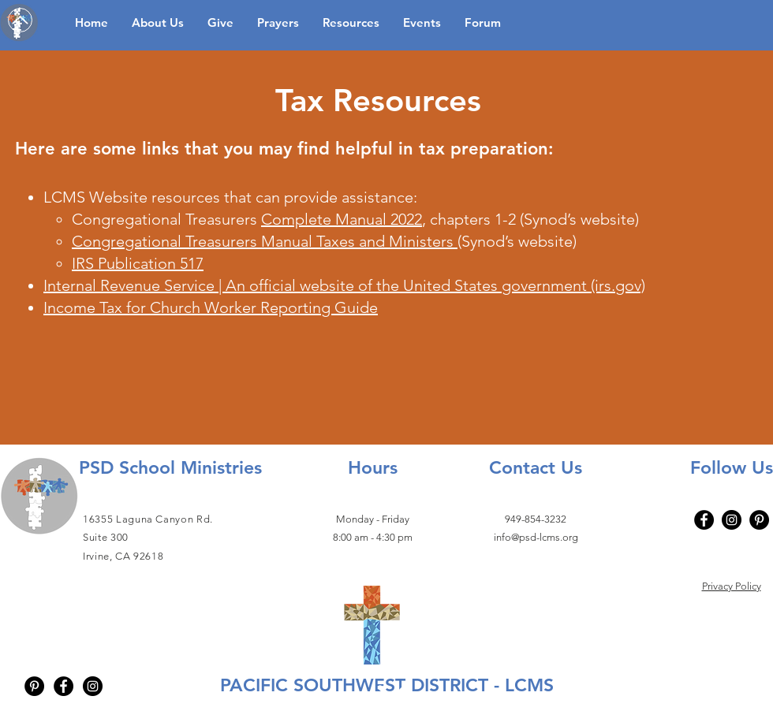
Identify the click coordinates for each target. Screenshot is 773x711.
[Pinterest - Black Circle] (34, 686)
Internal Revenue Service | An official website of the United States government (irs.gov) (344, 285)
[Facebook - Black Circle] (63, 686)
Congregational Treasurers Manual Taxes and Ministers (264, 241)
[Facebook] (704, 520)
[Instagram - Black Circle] (93, 686)
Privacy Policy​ (731, 586)
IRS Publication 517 (138, 263)
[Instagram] (731, 520)
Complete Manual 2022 (341, 219)
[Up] (20, 20)
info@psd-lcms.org (536, 537)
